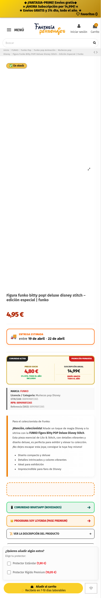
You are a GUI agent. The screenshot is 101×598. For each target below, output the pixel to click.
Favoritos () (87, 14)
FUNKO (24, 391)
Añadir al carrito (43, 588)
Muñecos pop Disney (48, 395)
